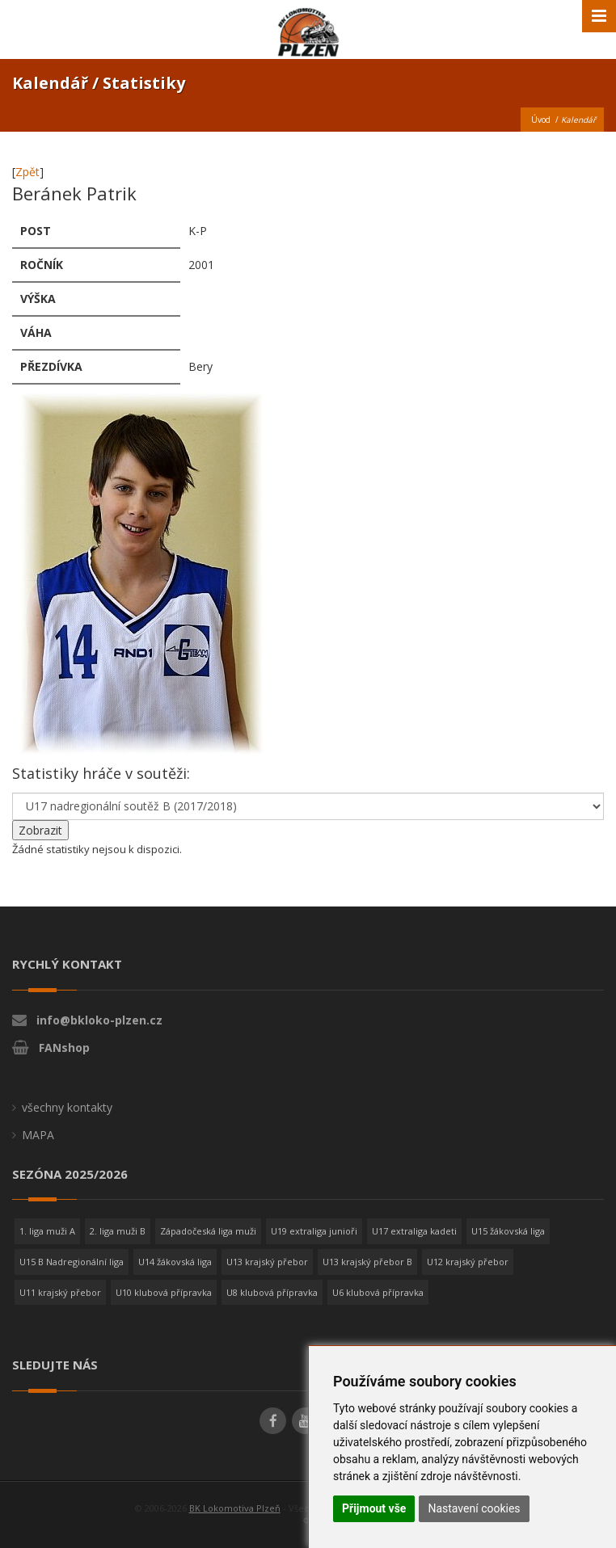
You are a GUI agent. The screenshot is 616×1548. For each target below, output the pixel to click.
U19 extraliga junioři (314, 1231)
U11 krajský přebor (60, 1292)
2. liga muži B (118, 1231)
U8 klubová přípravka (272, 1292)
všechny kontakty (67, 1107)
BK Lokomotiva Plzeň (235, 1508)
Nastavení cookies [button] (474, 1508)
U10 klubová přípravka (164, 1292)
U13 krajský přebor (267, 1262)
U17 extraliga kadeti (414, 1231)
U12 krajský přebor (467, 1262)
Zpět (27, 171)
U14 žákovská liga (175, 1262)
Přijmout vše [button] (374, 1508)
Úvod (541, 119)
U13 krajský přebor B (367, 1262)
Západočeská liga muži (208, 1231)
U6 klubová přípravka (378, 1292)
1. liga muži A (47, 1231)
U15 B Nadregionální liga (71, 1262)
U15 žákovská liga (508, 1231)
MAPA (38, 1134)
